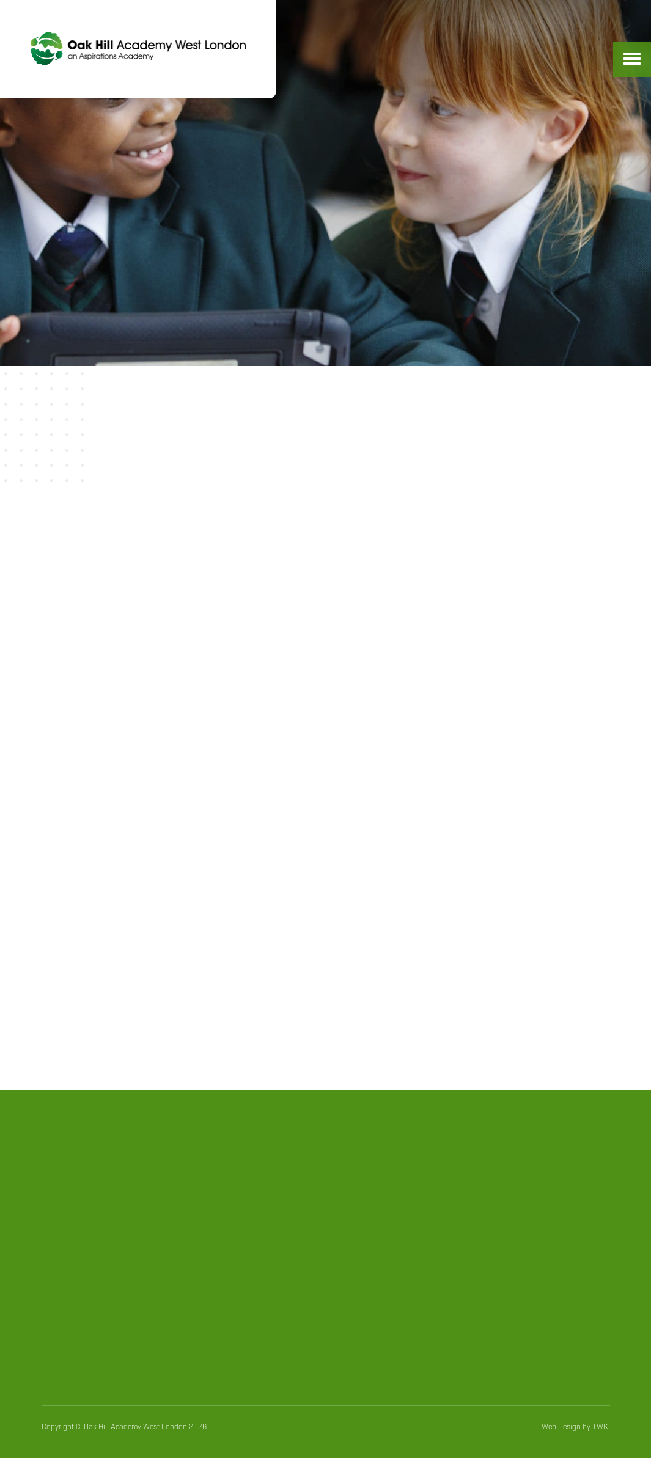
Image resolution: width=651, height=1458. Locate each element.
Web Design (561, 1427)
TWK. (601, 1427)
